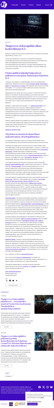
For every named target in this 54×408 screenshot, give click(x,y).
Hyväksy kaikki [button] (32, 404)
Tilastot (31, 5)
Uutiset (23, 5)
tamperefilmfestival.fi (27, 254)
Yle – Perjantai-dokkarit (15, 166)
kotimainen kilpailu (34, 84)
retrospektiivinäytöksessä (35, 155)
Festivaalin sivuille (13, 285)
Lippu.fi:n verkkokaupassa (24, 257)
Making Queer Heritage (35, 183)
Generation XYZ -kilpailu (18, 86)
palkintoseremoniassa (37, 105)
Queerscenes (8, 179)
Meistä (39, 5)
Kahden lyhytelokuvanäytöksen (29, 218)
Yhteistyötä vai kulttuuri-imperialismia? (15, 249)
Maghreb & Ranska (10, 239)
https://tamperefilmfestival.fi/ (13, 271)
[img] (39, 387)
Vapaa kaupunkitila (10, 198)
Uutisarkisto (8, 376)
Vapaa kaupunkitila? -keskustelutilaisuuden (31, 204)
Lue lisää (6, 326)
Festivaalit (15, 5)
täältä (42, 397)
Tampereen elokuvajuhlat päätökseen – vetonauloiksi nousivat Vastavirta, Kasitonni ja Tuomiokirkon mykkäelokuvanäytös (16, 304)
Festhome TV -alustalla (29, 266)
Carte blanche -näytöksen (31, 157)
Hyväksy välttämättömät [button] (34, 401)
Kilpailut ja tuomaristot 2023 (12, 129)
